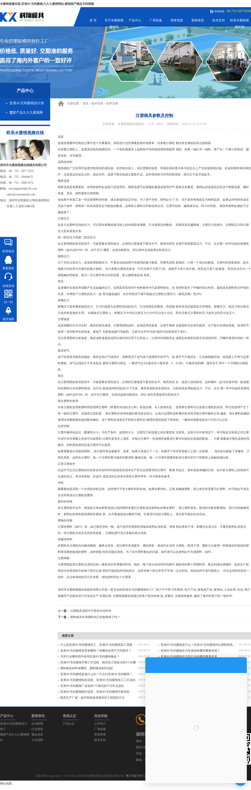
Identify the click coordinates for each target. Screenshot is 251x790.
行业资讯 (37, 729)
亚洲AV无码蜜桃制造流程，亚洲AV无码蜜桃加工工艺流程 (97, 680)
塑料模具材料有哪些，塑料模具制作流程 (86, 668)
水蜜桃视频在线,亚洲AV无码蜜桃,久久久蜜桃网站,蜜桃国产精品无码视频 (47, 3)
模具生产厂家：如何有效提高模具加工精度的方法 (92, 697)
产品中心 (135, 20)
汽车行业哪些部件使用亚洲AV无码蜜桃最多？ (90, 656)
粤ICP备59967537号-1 (139, 775)
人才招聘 (37, 740)
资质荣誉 (100, 734)
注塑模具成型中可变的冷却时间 (90, 610)
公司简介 (100, 723)
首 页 (93, 20)
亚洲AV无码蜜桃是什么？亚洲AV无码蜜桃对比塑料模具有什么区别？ (199, 644)
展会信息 (37, 734)
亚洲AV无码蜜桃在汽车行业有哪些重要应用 (189, 656)
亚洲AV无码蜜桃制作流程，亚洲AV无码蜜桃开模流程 (94, 691)
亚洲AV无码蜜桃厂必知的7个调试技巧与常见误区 (92, 685)
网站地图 (6, 783)
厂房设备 (156, 20)
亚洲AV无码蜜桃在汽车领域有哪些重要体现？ (190, 650)
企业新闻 (37, 723)
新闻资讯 (197, 20)
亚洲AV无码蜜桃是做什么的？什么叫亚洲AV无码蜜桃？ (96, 674)
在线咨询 (8, 285)
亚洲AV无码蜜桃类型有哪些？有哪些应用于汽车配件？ (95, 650)
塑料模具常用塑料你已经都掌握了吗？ (95, 617)
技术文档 (112, 103)
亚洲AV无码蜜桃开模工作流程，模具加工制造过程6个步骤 (98, 662)
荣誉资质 (176, 20)
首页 (85, 103)
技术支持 (218, 20)
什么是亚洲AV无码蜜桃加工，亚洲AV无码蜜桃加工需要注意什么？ (99, 644)
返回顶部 (8, 319)
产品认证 (68, 723)
